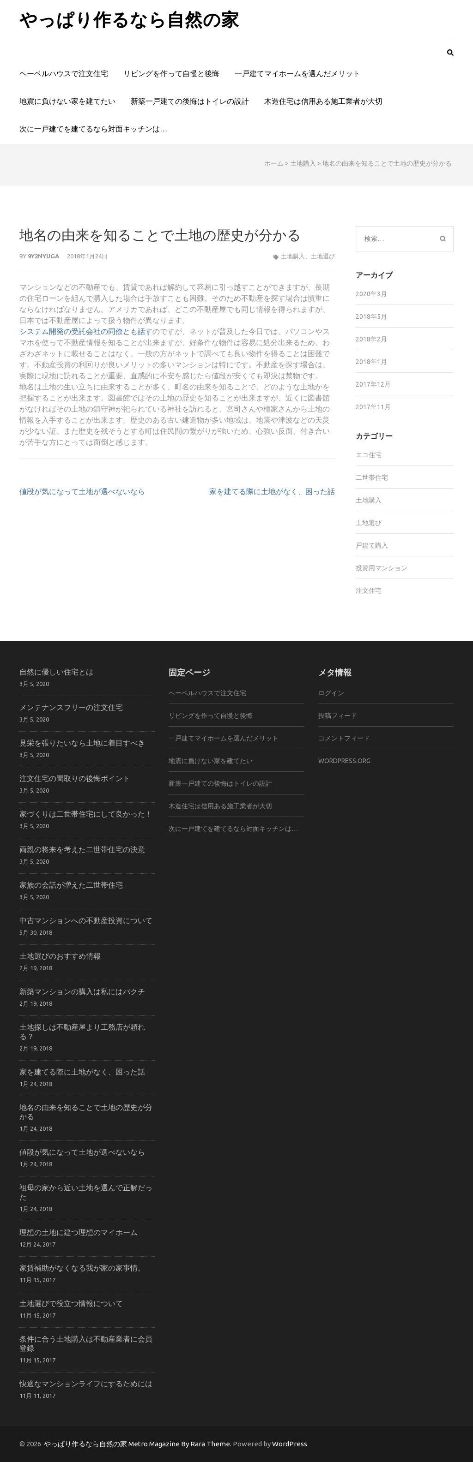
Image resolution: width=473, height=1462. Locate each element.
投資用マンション (381, 568)
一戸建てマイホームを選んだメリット (297, 73)
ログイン (331, 693)
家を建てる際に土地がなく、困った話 (272, 491)
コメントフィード (344, 738)
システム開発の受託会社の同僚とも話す (85, 331)
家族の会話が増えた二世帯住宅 (71, 884)
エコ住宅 (369, 455)
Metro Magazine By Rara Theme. (180, 1444)
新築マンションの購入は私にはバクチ (82, 991)
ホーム (274, 163)
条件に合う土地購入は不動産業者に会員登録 (85, 1343)
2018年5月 (371, 316)
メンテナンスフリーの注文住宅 (71, 707)
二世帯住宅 (372, 477)
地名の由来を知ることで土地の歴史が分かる (85, 1111)
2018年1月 (371, 361)
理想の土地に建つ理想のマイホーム (78, 1232)
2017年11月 (373, 407)
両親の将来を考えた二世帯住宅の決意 (82, 849)
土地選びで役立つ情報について (71, 1303)
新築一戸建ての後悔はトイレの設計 (190, 101)
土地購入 (303, 163)
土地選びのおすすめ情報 (60, 956)
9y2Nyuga (43, 256)
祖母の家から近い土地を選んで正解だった (85, 1191)
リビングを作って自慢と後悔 (171, 73)
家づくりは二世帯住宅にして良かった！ (85, 813)
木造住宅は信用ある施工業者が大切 (323, 101)
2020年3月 (371, 294)
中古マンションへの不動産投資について (85, 920)
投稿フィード (337, 715)
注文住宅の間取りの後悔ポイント (74, 778)
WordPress (289, 1444)
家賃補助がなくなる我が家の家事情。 (82, 1267)
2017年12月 (373, 384)
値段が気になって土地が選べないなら (82, 491)
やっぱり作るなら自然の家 (129, 18)
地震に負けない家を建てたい (67, 101)
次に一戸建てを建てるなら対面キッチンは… (93, 129)
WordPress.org (344, 760)
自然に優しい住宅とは (56, 671)
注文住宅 (369, 590)
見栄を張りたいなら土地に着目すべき (82, 742)
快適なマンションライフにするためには (85, 1383)
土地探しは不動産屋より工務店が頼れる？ (82, 1031)
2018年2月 (371, 339)
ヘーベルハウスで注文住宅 (63, 73)
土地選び (323, 256)
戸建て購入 (372, 545)
